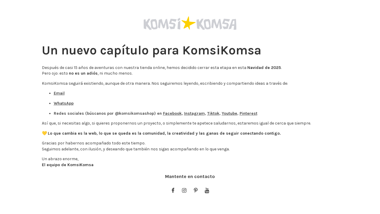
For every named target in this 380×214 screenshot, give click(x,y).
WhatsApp (64, 103)
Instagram (194, 113)
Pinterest (248, 113)
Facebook (172, 113)
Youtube (229, 113)
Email (59, 93)
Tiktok (213, 113)
